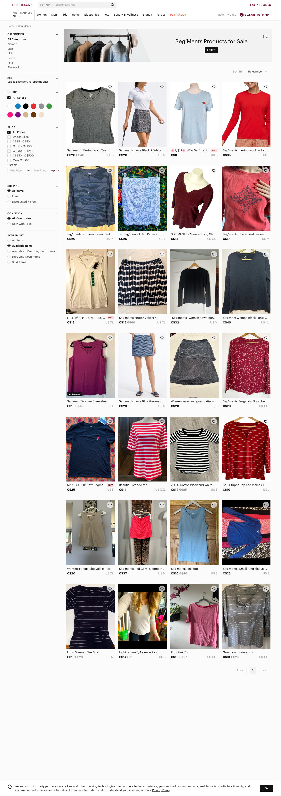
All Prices (16, 132)
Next (265, 670)
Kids (64, 14)
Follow (211, 50)
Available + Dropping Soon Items (31, 251)
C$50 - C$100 (19, 146)
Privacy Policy (161, 790)
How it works (227, 14)
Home (76, 14)
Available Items (19, 245)
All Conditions (19, 218)
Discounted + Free (21, 201)
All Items (15, 191)
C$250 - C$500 (20, 155)
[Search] (81, 5)
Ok (266, 788)
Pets (106, 14)
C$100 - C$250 (20, 151)
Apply (55, 170)
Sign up (266, 5)
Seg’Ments (24, 26)
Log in (254, 5)
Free (12, 196)
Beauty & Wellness (126, 14)
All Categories (16, 39)
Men (54, 14)
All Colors (16, 97)
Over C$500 (18, 160)
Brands (147, 14)
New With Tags (19, 223)
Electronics (91, 14)
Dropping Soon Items (23, 256)
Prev (240, 670)
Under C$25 (18, 137)
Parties (161, 14)
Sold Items (16, 262)
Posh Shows (178, 14)
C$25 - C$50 (18, 141)
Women (42, 14)
